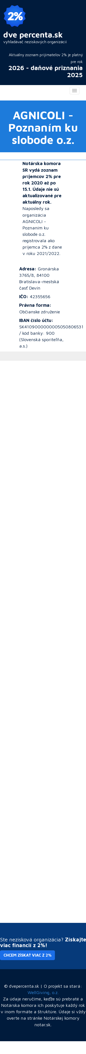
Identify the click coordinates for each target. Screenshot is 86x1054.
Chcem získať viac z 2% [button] (27, 955)
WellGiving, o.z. (43, 992)
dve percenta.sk (33, 34)
